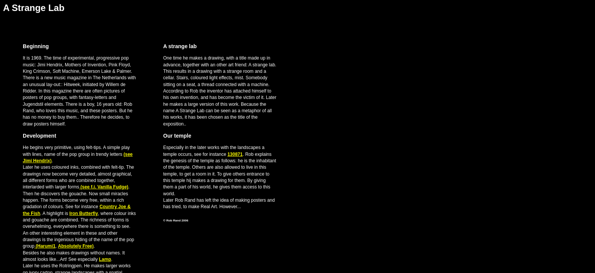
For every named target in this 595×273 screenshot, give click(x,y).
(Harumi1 (45, 246)
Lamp (105, 259)
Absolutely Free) (76, 246)
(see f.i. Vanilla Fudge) (103, 187)
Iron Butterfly (83, 213)
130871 (234, 154)
